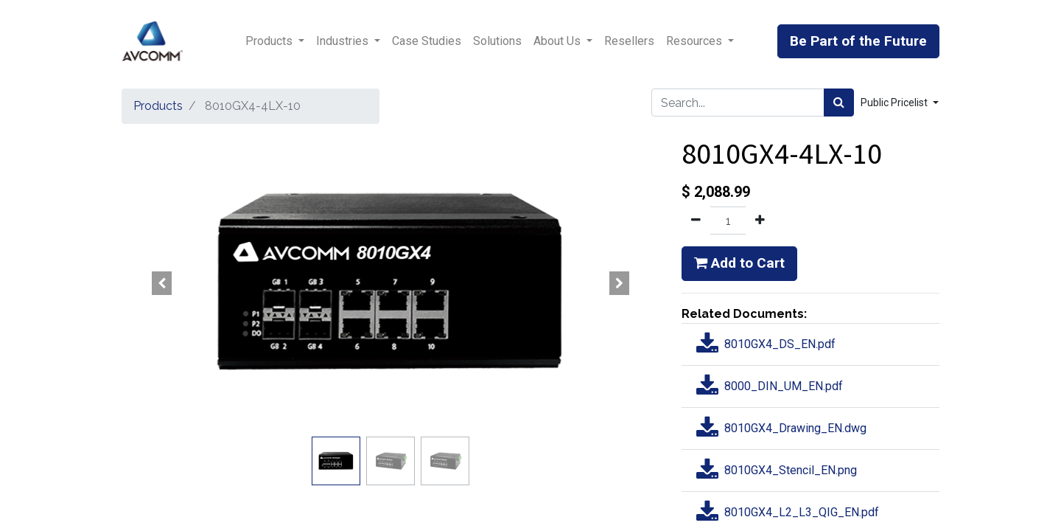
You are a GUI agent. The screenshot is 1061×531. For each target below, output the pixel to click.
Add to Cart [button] (739, 262)
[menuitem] (426, 41)
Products (158, 106)
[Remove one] (696, 220)
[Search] (839, 102)
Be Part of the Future (858, 40)
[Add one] (760, 220)
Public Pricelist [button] (895, 102)
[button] (162, 283)
